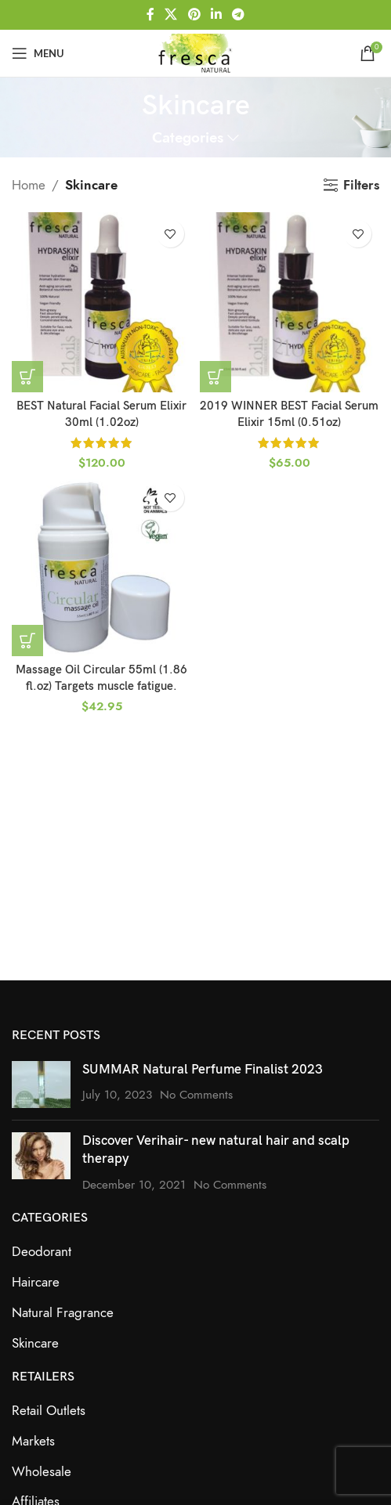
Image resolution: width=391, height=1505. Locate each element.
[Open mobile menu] (38, 53)
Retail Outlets (48, 1410)
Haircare (36, 1281)
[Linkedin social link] (215, 14)
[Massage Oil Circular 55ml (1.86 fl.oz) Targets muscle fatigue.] (102, 566)
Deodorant (41, 1251)
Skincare (35, 1343)
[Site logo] (195, 51)
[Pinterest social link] (194, 14)
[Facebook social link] (150, 14)
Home (28, 184)
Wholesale (41, 1471)
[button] (27, 376)
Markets (33, 1440)
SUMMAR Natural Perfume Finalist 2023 (202, 1069)
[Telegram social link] (237, 14)
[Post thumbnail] (41, 1084)
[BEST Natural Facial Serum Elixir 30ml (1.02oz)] (102, 302)
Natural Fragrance (63, 1312)
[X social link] (171, 14)
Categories (187, 138)
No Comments (196, 1094)
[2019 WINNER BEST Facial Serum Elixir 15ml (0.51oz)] (290, 302)
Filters (361, 185)
